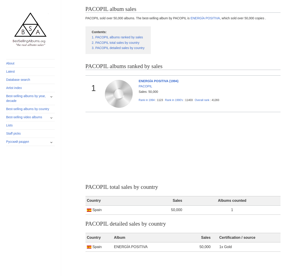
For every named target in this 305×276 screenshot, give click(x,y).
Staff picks (13, 133)
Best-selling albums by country (27, 109)
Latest (10, 71)
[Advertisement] (183, 146)
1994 (147, 100)
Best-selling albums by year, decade (26, 98)
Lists (9, 125)
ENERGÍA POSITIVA (205, 18)
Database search (18, 79)
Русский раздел (17, 141)
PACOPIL (145, 86)
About (10, 63)
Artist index (14, 88)
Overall (202, 100)
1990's (174, 100)
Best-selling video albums (24, 117)
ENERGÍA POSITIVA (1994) (158, 81)
